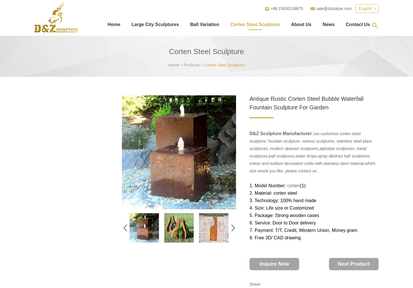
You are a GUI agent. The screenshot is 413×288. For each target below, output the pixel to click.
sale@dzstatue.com (334, 8)
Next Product (354, 264)
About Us (301, 24)
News (329, 24)
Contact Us (358, 24)
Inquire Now (274, 264)
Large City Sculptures (155, 24)
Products (192, 65)
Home (114, 24)
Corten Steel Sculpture (255, 24)
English (365, 8)
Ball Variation (204, 24)
